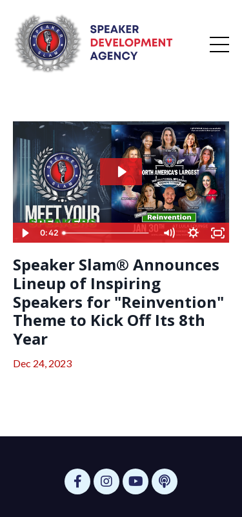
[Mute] (168, 233)
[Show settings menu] (193, 233)
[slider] (107, 233)
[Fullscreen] (217, 233)
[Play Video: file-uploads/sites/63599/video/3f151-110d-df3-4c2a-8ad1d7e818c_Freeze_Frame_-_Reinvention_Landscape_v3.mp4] (121, 171)
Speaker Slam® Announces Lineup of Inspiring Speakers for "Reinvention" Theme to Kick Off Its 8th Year (118, 302)
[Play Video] (24, 233)
